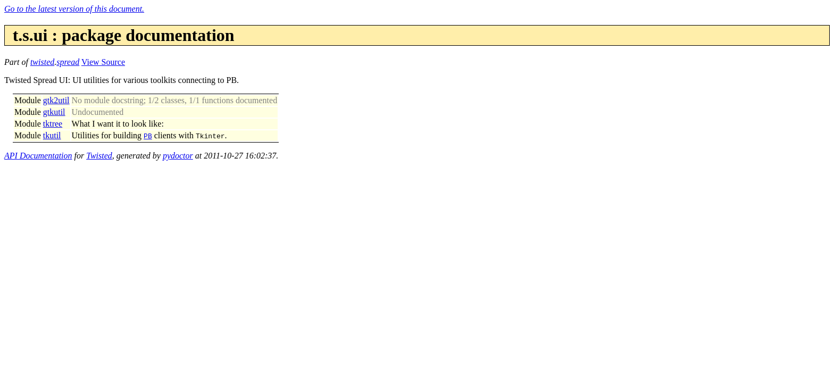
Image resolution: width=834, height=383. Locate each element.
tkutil (52, 135)
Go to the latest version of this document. (74, 8)
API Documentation (38, 155)
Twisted (99, 155)
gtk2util (56, 100)
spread (67, 61)
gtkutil (54, 111)
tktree (52, 123)
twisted (42, 61)
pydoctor (178, 155)
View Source (103, 61)
